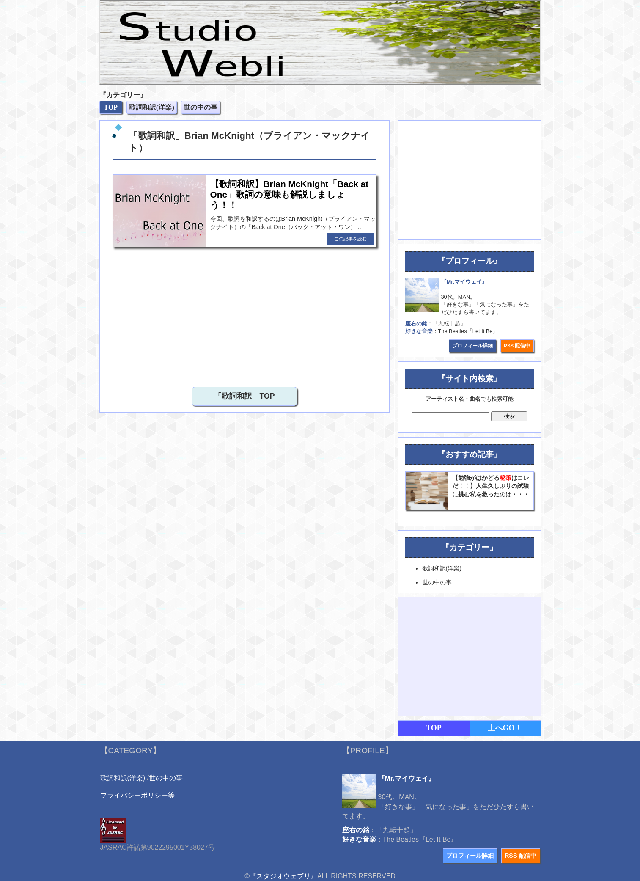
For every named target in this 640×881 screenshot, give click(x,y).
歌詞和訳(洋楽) (123, 778)
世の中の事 (166, 778)
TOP (434, 728)
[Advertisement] (244, 315)
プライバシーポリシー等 (137, 795)
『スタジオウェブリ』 (283, 876)
